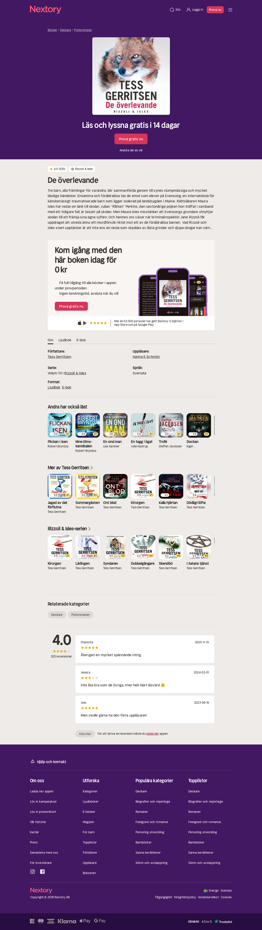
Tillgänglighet (163, 897)
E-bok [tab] (81, 340)
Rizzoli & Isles (75, 373)
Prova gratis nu (131, 139)
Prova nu (215, 10)
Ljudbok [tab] (65, 340)
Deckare (65, 30)
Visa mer (85, 734)
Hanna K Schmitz (146, 356)
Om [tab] (50, 340)
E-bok (66, 387)
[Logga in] (194, 9)
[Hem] (98, 10)
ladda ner (152, 734)
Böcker (52, 30)
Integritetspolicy (185, 897)
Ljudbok (54, 387)
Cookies (226, 897)
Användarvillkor (208, 897)
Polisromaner (83, 30)
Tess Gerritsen (59, 356)
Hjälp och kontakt (48, 761)
